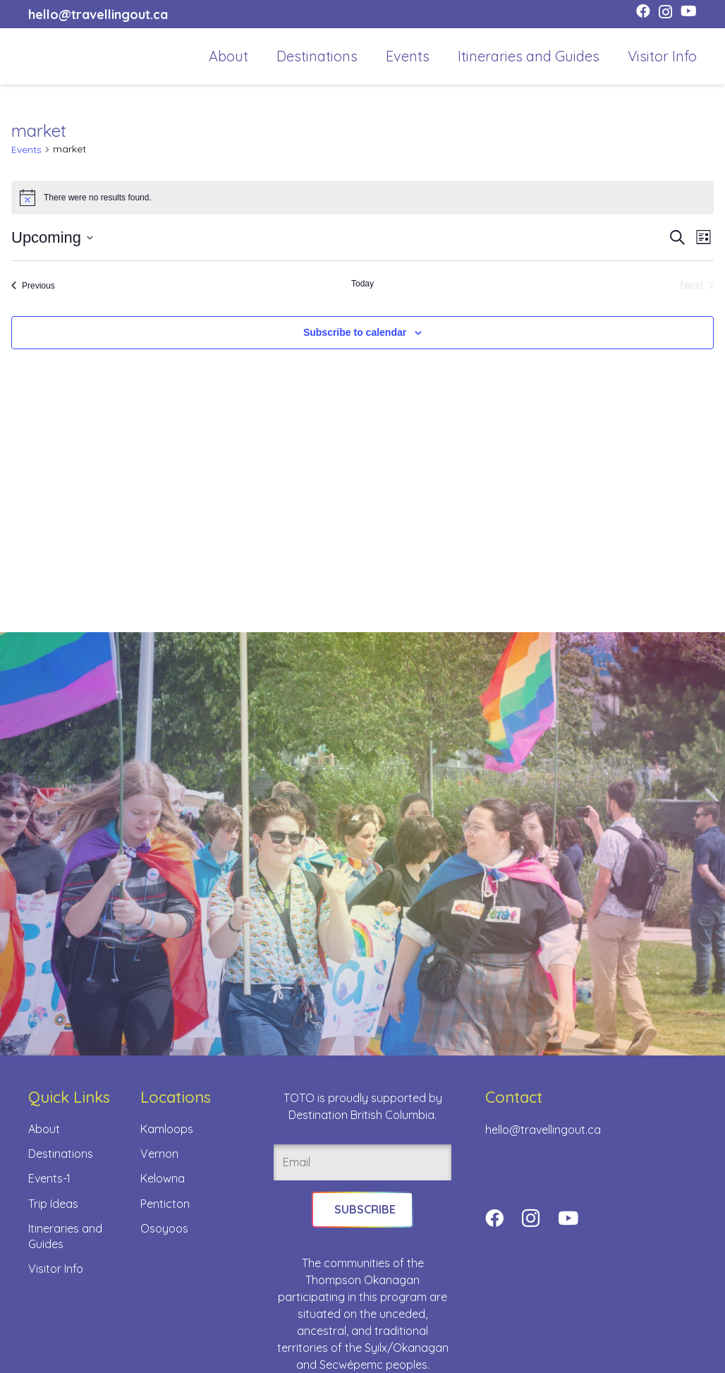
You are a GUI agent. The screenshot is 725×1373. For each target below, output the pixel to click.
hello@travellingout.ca (543, 1130)
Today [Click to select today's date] (362, 284)
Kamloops (166, 1129)
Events (26, 149)
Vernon (159, 1154)
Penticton (165, 1204)
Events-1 (49, 1178)
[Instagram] (665, 12)
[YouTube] (689, 11)
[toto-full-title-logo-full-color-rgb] (50, 56)
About (44, 1129)
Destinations (60, 1154)
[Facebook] (643, 11)
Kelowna (162, 1178)
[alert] (362, 197)
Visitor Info (55, 1269)
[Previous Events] (33, 286)
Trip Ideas (53, 1204)
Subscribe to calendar (354, 332)
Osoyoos (164, 1228)
